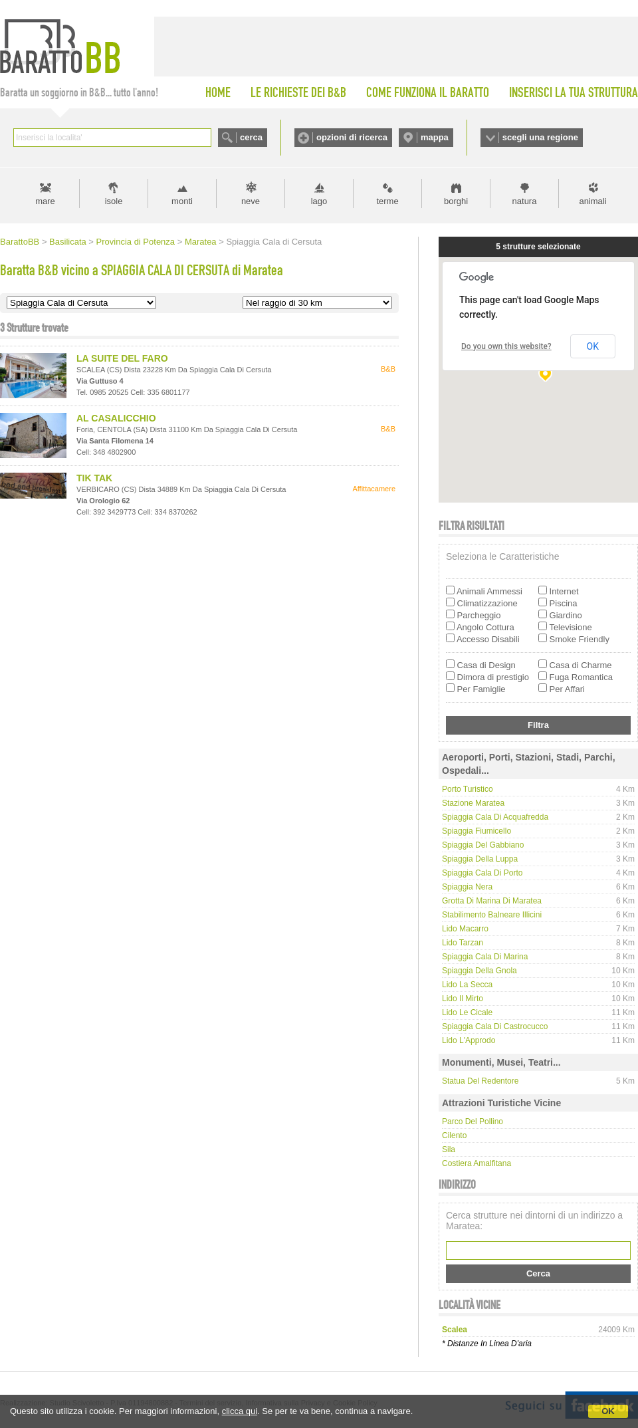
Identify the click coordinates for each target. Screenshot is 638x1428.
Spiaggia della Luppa (480, 859)
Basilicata (67, 242)
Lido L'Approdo (468, 1040)
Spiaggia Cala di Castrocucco (495, 1026)
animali (592, 201)
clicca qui (239, 1411)
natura (524, 201)
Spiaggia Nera (467, 887)
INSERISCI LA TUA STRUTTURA (573, 92)
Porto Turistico (467, 789)
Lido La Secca (467, 984)
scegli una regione (540, 137)
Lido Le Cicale (467, 1012)
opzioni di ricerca (351, 137)
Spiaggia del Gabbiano (483, 845)
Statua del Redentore (480, 1081)
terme (387, 201)
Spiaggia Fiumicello (476, 831)
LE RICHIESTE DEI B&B (298, 92)
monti (182, 201)
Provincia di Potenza (135, 242)
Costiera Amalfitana (476, 1163)
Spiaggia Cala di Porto (482, 873)
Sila (448, 1149)
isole (114, 201)
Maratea (201, 242)
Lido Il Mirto (462, 998)
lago (319, 201)
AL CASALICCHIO (116, 418)
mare (45, 201)
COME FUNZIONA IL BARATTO (427, 92)
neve (250, 201)
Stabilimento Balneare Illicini (492, 914)
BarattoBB (19, 242)
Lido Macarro (465, 928)
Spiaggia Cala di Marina (485, 956)
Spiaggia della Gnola (479, 970)
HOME (218, 92)
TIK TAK (94, 478)
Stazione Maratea (473, 803)
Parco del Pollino (472, 1121)
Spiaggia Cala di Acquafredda (495, 817)
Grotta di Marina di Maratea (492, 900)
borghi (456, 201)
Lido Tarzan (462, 942)
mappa (435, 137)
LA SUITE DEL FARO (122, 358)
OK (608, 1411)
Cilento (454, 1135)
